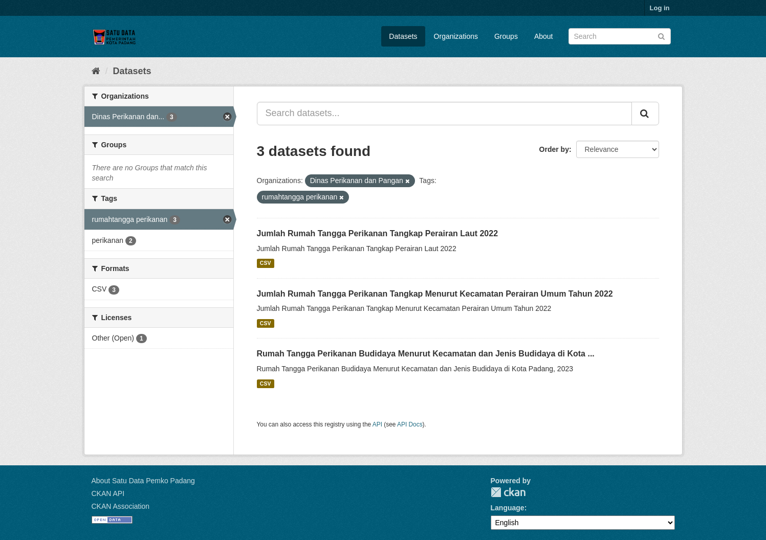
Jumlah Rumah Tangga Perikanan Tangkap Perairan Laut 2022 (377, 233)
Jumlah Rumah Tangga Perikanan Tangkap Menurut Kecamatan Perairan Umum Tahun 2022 (435, 293)
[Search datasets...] (444, 113)
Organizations (456, 36)
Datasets (403, 36)
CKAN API (108, 493)
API (377, 424)
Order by (554, 149)
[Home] (96, 71)
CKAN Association (121, 506)
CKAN (508, 492)
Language (507, 508)
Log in (660, 8)
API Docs (410, 424)
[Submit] (661, 35)
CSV (265, 263)
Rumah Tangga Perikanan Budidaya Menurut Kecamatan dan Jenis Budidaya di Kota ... (426, 353)
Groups (506, 36)
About (543, 36)
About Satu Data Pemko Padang (143, 481)
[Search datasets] (619, 36)
